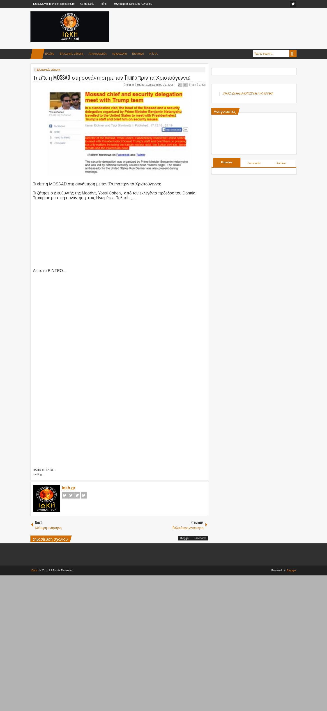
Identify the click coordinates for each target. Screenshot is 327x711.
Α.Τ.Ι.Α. (153, 53)
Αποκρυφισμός (98, 53)
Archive (281, 163)
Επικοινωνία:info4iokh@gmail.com (53, 3)
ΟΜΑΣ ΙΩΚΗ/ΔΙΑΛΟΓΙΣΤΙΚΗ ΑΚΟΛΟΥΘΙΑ (248, 93)
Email (201, 84)
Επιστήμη (138, 53)
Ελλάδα (49, 53)
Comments (253, 163)
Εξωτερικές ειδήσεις (71, 53)
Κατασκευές (87, 3)
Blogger (184, 538)
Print (192, 84)
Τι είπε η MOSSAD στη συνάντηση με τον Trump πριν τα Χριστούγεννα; (111, 77)
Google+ (77, 495)
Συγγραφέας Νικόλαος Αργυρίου (133, 3)
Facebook (65, 495)
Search (293, 53)
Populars (227, 162)
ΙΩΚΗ (34, 570)
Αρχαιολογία (119, 53)
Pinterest (84, 495)
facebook (293, 4)
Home (37, 54)
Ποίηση (103, 3)
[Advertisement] (214, 22)
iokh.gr (130, 84)
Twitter (71, 495)
